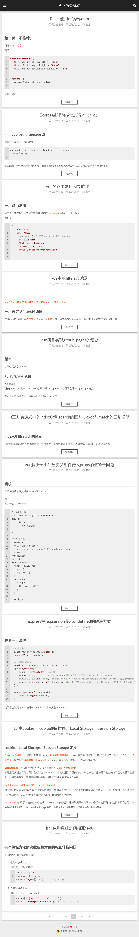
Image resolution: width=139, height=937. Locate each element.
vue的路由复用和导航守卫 (69, 186)
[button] (4, 5)
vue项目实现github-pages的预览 (69, 339)
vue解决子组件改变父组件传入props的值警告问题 (69, 464)
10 (81, 916)
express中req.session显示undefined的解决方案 (69, 621)
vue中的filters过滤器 (69, 278)
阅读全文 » (69, 102)
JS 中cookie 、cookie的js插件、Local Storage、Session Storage (69, 728)
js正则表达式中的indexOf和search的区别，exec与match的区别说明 (69, 416)
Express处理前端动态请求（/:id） (69, 114)
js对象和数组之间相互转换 (69, 827)
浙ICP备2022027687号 (71, 931)
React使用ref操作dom (69, 18)
